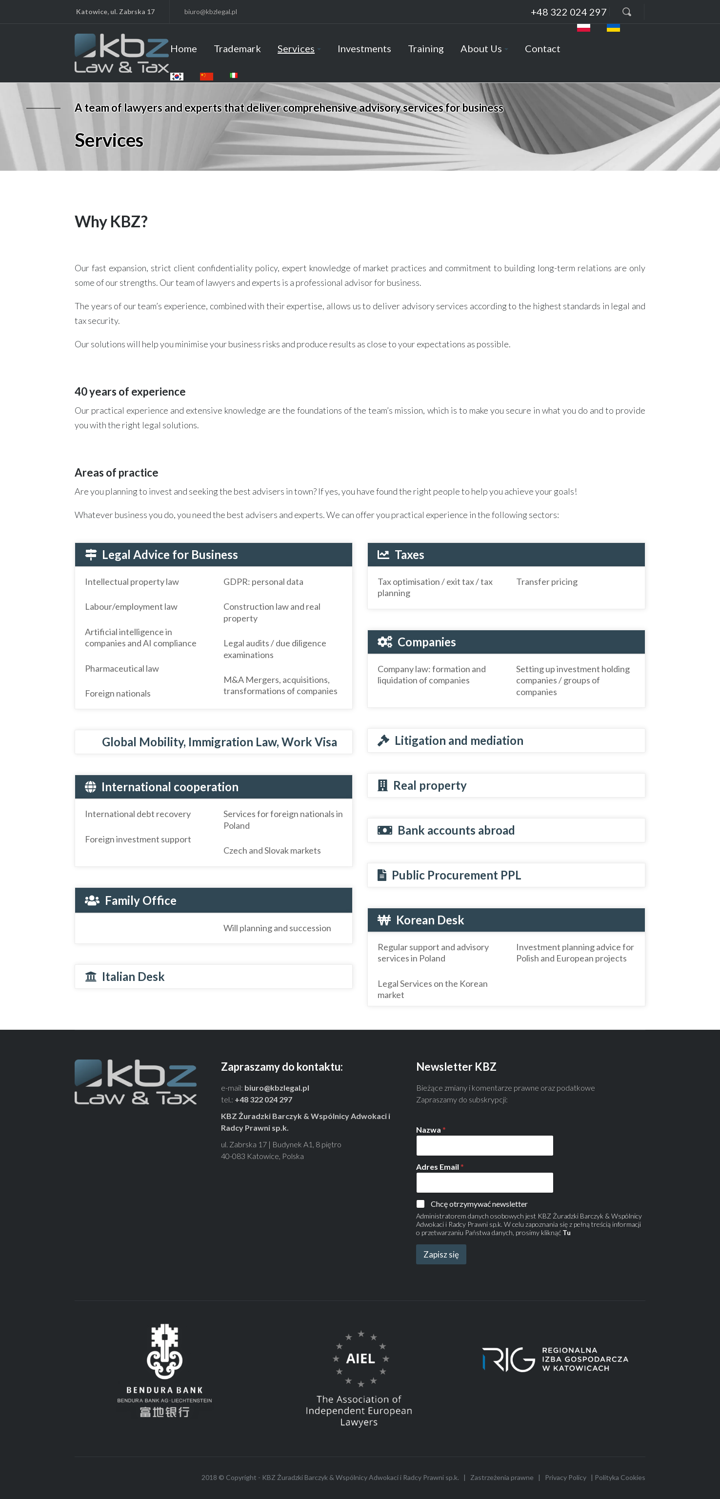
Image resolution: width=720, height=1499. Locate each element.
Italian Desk (133, 976)
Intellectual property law (132, 581)
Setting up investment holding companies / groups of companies (573, 680)
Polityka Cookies (620, 1477)
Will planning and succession (277, 927)
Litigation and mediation (459, 740)
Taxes (409, 554)
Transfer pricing (547, 581)
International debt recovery (138, 813)
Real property (430, 785)
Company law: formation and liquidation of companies (432, 674)
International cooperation (170, 786)
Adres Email (440, 1166)
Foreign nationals (118, 693)
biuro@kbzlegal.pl (276, 1087)
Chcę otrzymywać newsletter (479, 1203)
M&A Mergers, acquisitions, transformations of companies (280, 685)
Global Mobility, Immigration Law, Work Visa (219, 742)
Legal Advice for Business (170, 554)
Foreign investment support (138, 839)
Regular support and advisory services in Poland (433, 952)
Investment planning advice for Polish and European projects (575, 952)
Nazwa (431, 1129)
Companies (427, 642)
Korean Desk (430, 920)
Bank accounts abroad (456, 830)
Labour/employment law (131, 606)
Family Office (141, 900)
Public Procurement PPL (456, 875)
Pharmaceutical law (122, 668)
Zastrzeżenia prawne (502, 1477)
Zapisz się (441, 1254)
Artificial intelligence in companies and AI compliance (141, 637)
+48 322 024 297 (263, 1099)
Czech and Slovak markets (272, 850)
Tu (566, 1232)
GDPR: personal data (263, 581)
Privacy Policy (565, 1477)
